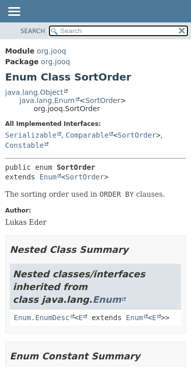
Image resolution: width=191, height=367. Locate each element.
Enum (48, 177)
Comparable (87, 135)
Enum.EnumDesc (42, 317)
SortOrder (102, 100)
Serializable (31, 135)
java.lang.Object (34, 92)
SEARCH (32, 31)
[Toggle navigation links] (13, 12)
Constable (24, 145)
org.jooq (51, 51)
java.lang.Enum (47, 100)
